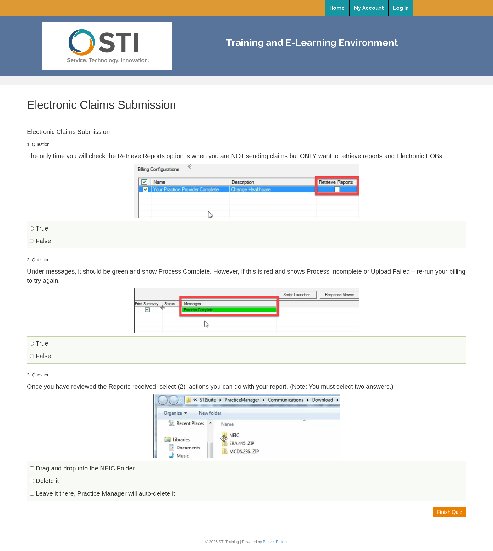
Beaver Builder (275, 542)
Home (337, 8)
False (40, 240)
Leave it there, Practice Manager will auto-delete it (102, 493)
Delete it (44, 480)
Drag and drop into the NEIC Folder (82, 468)
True (39, 228)
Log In (401, 8)
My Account (369, 8)
